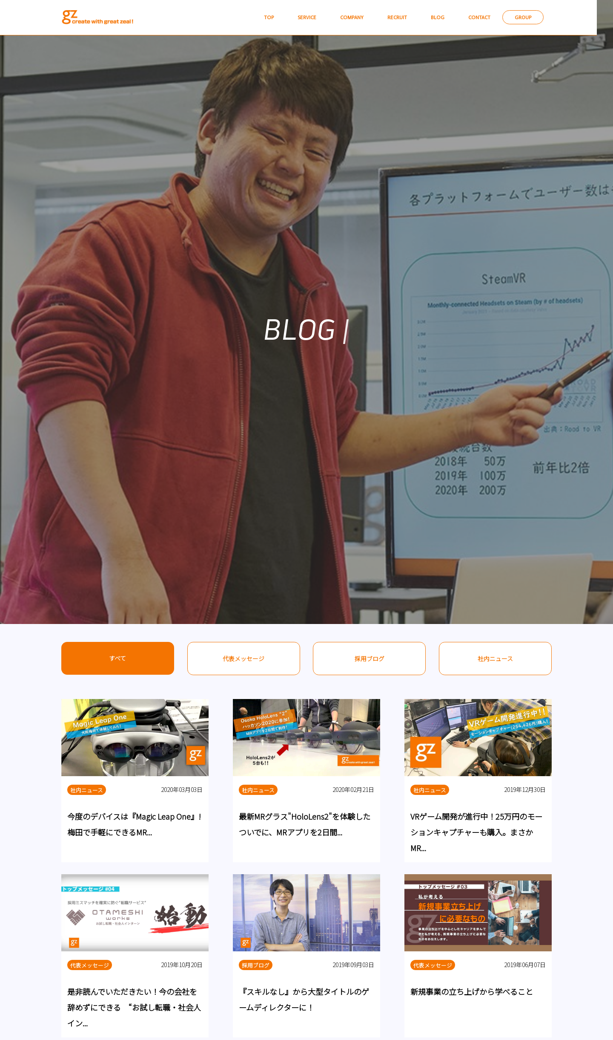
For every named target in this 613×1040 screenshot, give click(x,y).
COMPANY (345, 17)
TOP (258, 17)
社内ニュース (495, 658)
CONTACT (482, 17)
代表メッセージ (243, 658)
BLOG (437, 17)
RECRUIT (394, 17)
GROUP (529, 17)
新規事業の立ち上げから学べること (471, 991)
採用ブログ (369, 658)
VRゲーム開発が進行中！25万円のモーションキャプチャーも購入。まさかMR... (476, 832)
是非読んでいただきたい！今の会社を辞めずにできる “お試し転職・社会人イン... (134, 1007)
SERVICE (298, 17)
